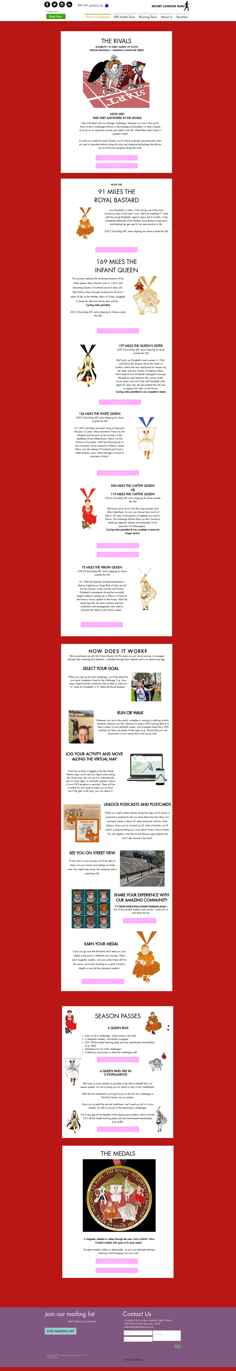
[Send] (177, 1346)
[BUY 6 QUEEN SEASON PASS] (118, 1059)
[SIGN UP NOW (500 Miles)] (118, 545)
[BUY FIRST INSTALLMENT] (118, 1129)
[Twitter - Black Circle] (54, 4)
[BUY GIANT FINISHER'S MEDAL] (117, 1270)
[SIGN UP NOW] (116, 249)
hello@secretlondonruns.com (139, 1327)
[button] (107, 5)
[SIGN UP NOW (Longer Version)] (118, 554)
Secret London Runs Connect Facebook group (142, 906)
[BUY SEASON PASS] (117, 165)
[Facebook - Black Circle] (47, 4)
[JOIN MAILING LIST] (60, 1331)
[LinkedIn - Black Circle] (69, 4)
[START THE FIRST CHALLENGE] (117, 157)
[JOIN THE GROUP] (139, 920)
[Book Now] (56, 16)
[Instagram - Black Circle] (62, 4)
